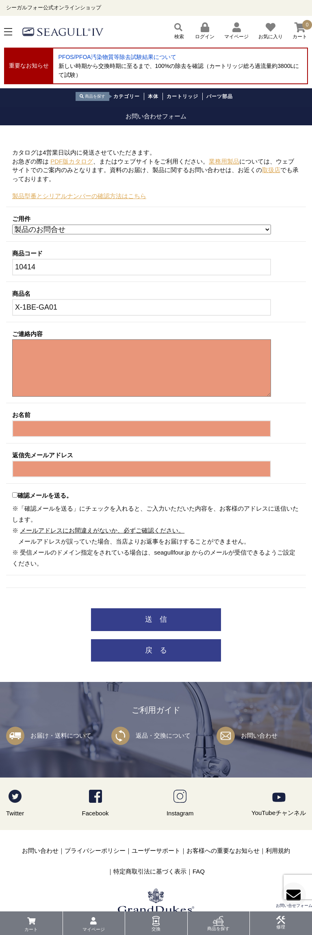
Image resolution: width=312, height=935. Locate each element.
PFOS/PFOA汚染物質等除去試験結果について (117, 57)
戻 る (156, 650)
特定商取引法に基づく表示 (149, 871)
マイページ (93, 929)
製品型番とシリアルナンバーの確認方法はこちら (79, 195)
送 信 (156, 619)
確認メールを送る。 (44, 495)
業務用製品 (224, 161)
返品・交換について (163, 735)
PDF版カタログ (71, 161)
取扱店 (271, 169)
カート (31, 929)
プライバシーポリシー (95, 850)
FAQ (199, 871)
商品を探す (218, 928)
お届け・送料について (60, 735)
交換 (156, 928)
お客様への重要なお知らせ (223, 850)
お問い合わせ (259, 735)
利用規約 (278, 850)
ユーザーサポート (156, 850)
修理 (280, 926)
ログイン (204, 30)
